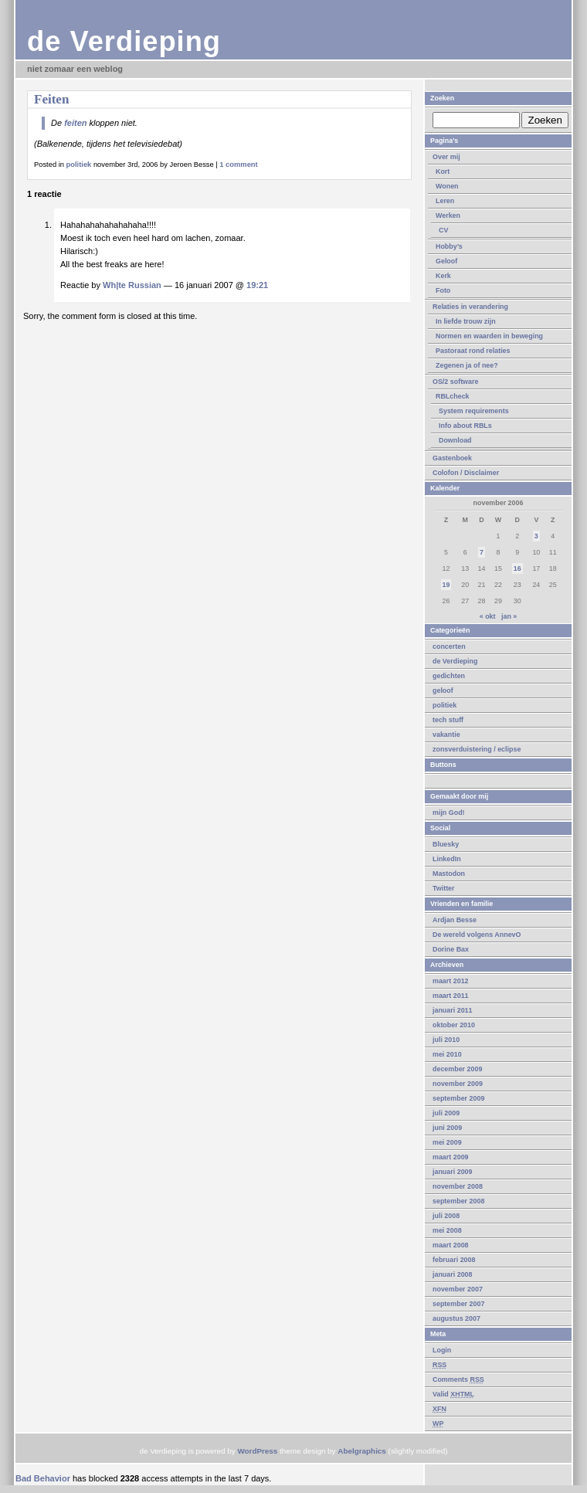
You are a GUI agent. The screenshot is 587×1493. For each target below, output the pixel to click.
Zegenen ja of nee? (467, 365)
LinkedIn (447, 859)
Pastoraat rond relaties (473, 351)
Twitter (444, 888)
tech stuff (448, 720)
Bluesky (446, 844)
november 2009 (458, 1084)
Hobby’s (449, 246)
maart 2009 (451, 1157)
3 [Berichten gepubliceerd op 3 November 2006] (536, 536)
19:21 (257, 285)
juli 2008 (446, 1216)
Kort (443, 171)
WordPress (257, 1451)
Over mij (446, 157)
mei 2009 (447, 1142)
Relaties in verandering (470, 306)
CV (443, 230)
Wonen (447, 186)
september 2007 (458, 1304)
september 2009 (458, 1098)
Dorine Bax (451, 949)
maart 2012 (451, 981)
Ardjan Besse (455, 920)
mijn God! (449, 812)
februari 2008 (454, 1260)
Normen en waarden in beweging (489, 336)
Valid (453, 1394)
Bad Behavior (42, 1478)
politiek (444, 705)
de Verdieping (124, 41)
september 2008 (458, 1201)
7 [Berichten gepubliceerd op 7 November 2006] (482, 552)
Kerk (443, 276)
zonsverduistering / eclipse (477, 749)
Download (455, 440)
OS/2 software (455, 381)
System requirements (474, 411)
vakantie (446, 734)
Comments (458, 1379)
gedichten (449, 676)
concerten (449, 646)
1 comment (238, 164)
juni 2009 (447, 1128)
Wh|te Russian (132, 285)
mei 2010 (447, 1054)
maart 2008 (451, 1245)
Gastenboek (452, 458)
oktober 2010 (454, 1025)
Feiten (51, 99)
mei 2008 (447, 1230)
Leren (445, 201)
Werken (448, 215)
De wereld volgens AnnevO (477, 934)
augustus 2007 (456, 1318)
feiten (75, 122)
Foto (443, 290)
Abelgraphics (362, 1451)
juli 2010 (446, 1039)
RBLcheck (453, 396)
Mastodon (449, 873)
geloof (443, 690)
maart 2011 (451, 995)
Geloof (446, 261)
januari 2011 (453, 1010)
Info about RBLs (465, 425)
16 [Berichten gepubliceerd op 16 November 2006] (517, 568)
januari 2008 (453, 1274)
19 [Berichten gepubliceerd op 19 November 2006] (446, 585)
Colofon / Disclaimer (466, 473)
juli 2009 (446, 1113)
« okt (488, 616)
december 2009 (457, 1069)
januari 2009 (453, 1172)
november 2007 (458, 1289)
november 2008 (458, 1186)
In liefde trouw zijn (466, 321)
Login (442, 1350)
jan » (509, 616)
